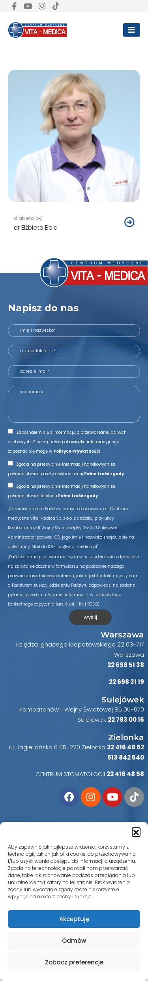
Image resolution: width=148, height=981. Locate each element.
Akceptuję (74, 919)
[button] (136, 832)
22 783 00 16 (126, 719)
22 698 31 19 (126, 682)
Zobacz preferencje (74, 962)
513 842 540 (125, 757)
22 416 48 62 (125, 747)
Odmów (74, 940)
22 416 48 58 (125, 774)
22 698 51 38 (125, 665)
